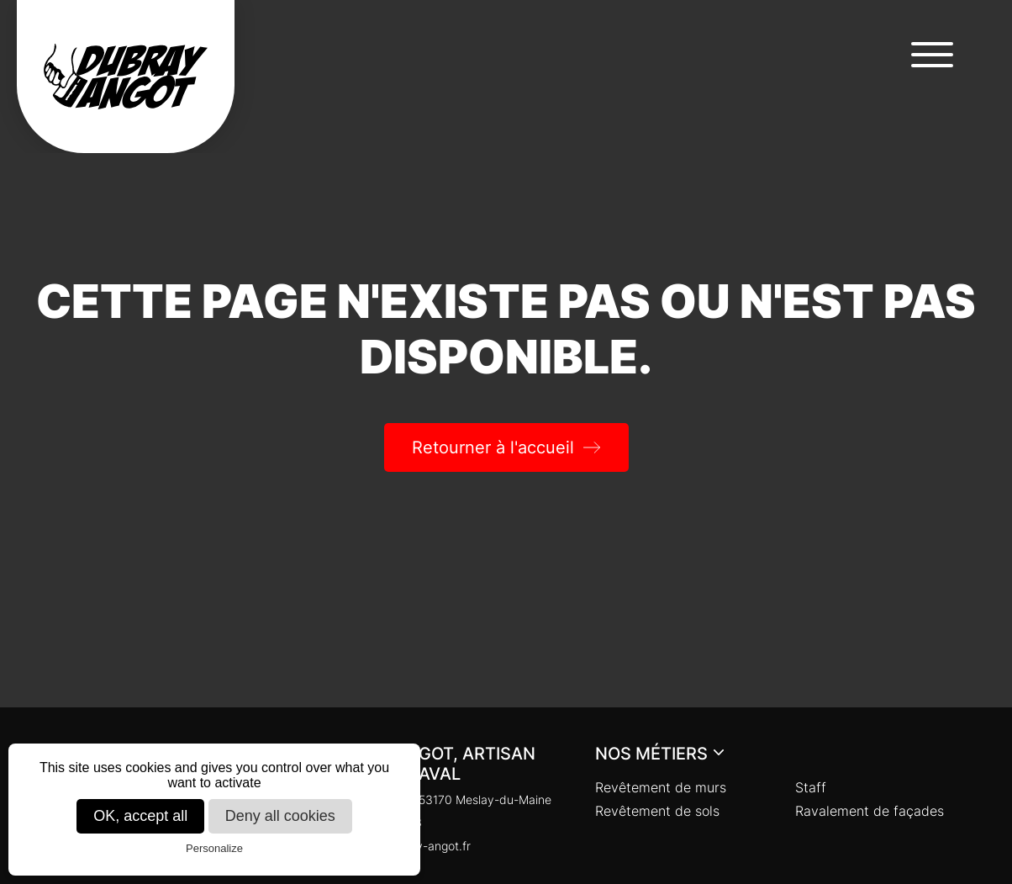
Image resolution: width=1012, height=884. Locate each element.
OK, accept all (140, 815)
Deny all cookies (280, 815)
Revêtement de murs (660, 787)
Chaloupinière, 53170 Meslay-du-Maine (435, 799)
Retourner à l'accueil (493, 447)
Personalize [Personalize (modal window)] (214, 848)
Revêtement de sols (657, 810)
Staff (810, 787)
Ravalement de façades (869, 810)
